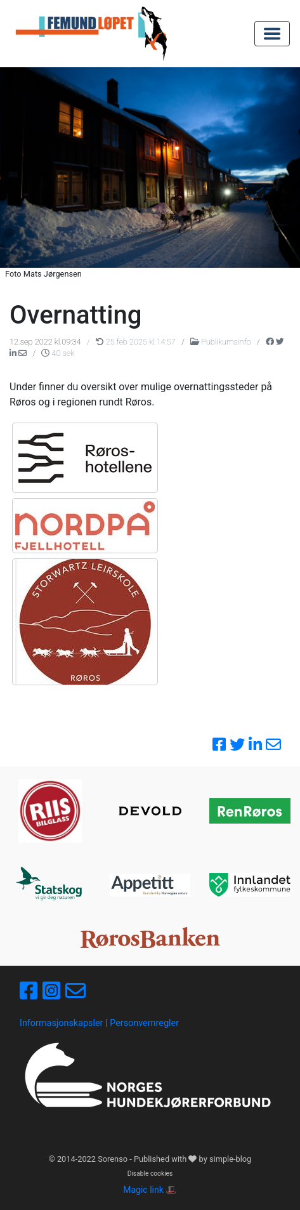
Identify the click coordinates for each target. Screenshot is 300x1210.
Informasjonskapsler (61, 1023)
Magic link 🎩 (149, 1190)
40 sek (57, 353)
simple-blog (230, 1159)
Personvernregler (144, 1023)
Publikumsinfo (221, 341)
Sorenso (113, 1159)
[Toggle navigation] (272, 33)
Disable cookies (150, 1173)
